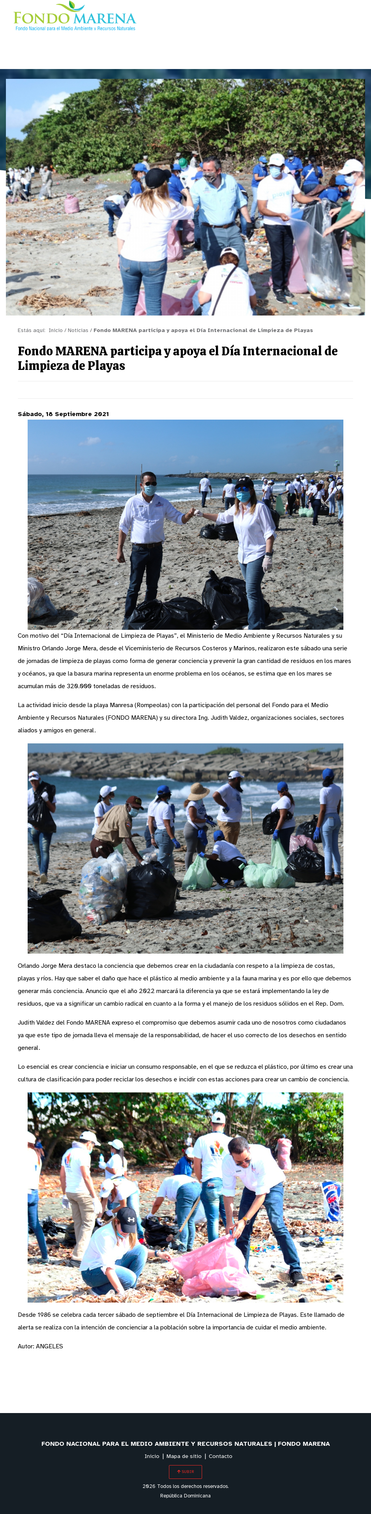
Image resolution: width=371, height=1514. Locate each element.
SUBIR (185, 1471)
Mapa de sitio (184, 1457)
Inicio (151, 1457)
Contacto (220, 1457)
